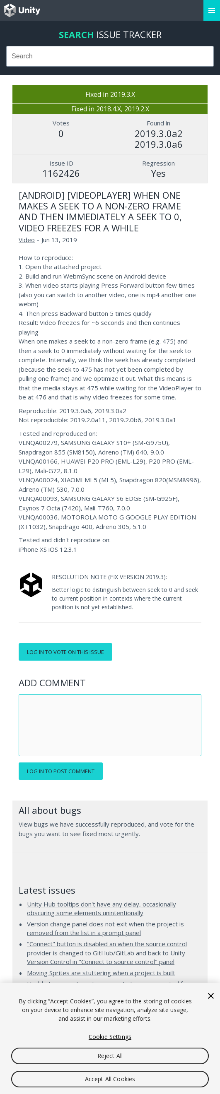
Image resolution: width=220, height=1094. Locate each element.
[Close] (211, 996)
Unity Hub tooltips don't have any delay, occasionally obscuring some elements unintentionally (101, 908)
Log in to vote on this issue (65, 652)
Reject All (110, 1056)
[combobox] (110, 56)
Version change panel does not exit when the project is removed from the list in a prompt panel (105, 928)
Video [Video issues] (27, 240)
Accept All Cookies (110, 1079)
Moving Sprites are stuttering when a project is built (101, 973)
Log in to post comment (60, 771)
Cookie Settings (110, 1037)
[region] (110, 1038)
